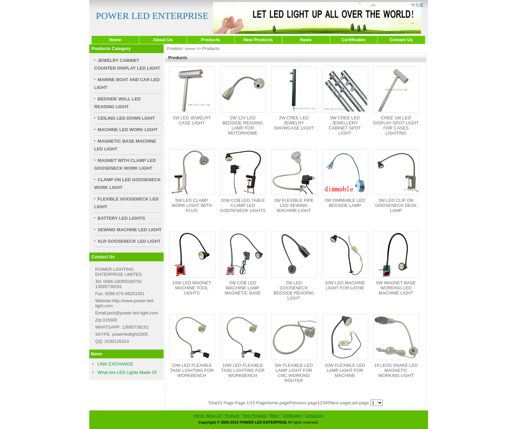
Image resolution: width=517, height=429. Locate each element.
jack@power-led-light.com (133, 312)
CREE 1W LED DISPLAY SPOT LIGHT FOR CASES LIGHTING (396, 125)
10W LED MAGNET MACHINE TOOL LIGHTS (191, 287)
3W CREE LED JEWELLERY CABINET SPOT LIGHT (345, 125)
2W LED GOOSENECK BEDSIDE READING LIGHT (294, 290)
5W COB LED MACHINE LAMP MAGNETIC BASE (243, 287)
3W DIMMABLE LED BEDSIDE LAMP (345, 203)
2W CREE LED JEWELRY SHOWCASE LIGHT (294, 122)
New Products (258, 39)
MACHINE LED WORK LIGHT (128, 129)
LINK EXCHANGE (115, 363)
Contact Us (401, 39)
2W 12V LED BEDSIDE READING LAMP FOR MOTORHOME (242, 125)
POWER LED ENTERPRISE (152, 15)
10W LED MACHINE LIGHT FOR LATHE (345, 285)
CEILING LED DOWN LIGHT (126, 118)
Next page (340, 402)
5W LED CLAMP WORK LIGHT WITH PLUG (192, 205)
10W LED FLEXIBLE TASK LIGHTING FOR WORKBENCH (191, 370)
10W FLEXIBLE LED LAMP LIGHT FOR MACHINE (345, 370)
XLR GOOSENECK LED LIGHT (129, 241)
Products (210, 39)
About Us (163, 39)
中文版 (417, 5)
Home (115, 39)
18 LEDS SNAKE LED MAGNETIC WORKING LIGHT (396, 370)
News (306, 39)
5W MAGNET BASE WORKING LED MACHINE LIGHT (396, 287)
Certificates (354, 39)
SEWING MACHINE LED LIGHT (130, 229)
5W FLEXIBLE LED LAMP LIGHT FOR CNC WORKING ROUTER (294, 373)
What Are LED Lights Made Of (127, 372)
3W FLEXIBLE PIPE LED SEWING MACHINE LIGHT (293, 205)
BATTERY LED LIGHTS (121, 218)
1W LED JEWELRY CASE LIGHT (191, 120)
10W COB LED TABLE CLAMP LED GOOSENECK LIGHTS (242, 205)
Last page (359, 402)
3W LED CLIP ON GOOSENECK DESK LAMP (396, 205)
